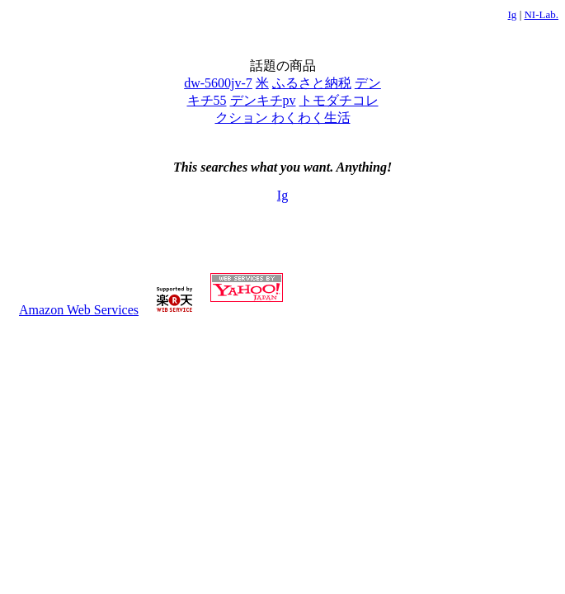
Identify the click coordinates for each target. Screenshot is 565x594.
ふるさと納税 (311, 83)
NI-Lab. (541, 14)
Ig (512, 14)
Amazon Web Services (79, 310)
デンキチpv (263, 100)
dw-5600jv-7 (218, 83)
